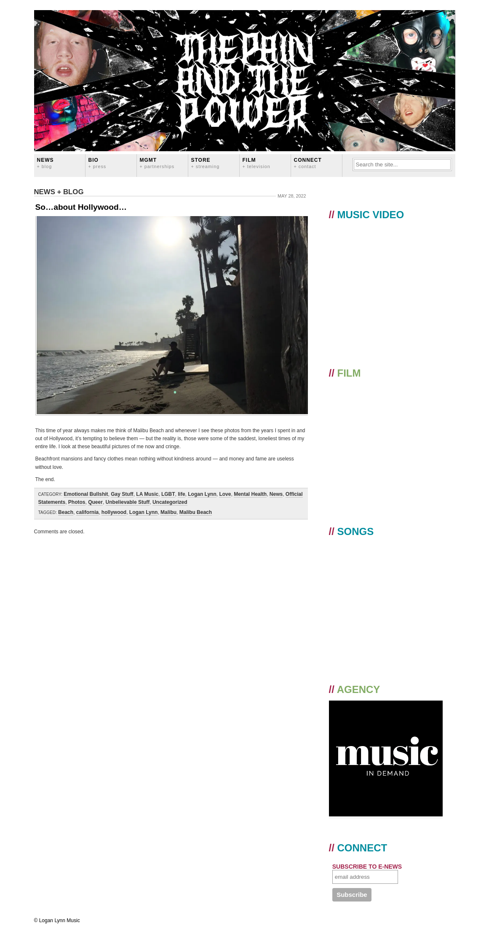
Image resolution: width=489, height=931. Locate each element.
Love (225, 494)
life (181, 494)
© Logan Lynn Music (57, 920)
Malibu (168, 512)
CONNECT (308, 163)
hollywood (114, 512)
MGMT (157, 163)
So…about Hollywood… (81, 207)
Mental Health (250, 494)
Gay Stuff (122, 494)
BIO (97, 163)
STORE (205, 163)
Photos (77, 502)
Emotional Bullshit (86, 494)
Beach (65, 512)
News (45, 163)
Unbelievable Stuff (128, 502)
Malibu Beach (195, 512)
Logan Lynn (202, 494)
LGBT (168, 494)
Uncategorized (169, 502)
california (87, 512)
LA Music (147, 494)
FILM (256, 163)
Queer (95, 502)
